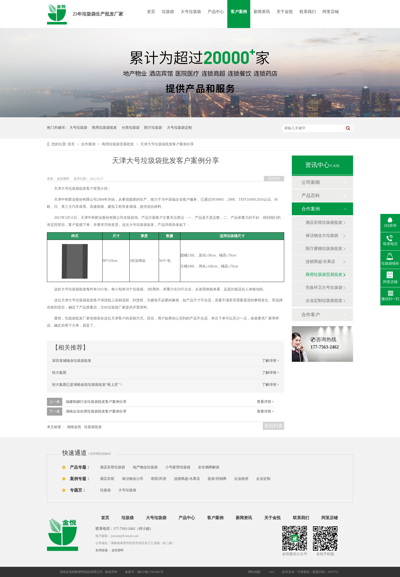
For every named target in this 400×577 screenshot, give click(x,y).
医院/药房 (158, 479)
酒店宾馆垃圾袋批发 (324, 222)
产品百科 (311, 195)
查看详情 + (265, 402)
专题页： (78, 490)
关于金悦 (285, 11)
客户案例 (239, 11)
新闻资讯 (262, 11)
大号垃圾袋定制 (179, 128)
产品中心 (216, 11)
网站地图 (254, 572)
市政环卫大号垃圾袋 (324, 287)
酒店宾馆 (107, 479)
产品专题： (80, 467)
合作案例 (88, 144)
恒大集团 (59, 373)
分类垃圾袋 (131, 128)
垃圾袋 (168, 11)
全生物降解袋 (208, 467)
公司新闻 (311, 182)
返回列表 (274, 178)
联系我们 (307, 11)
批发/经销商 (217, 479)
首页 (151, 11)
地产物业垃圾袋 (145, 467)
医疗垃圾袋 (153, 128)
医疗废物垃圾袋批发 (324, 248)
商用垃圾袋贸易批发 (118, 144)
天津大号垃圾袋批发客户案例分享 (167, 144)
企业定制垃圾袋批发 (324, 300)
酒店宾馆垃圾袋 (112, 467)
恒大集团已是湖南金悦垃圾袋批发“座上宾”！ (87, 385)
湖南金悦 (74, 427)
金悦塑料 (117, 550)
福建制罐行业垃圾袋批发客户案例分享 (96, 402)
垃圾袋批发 (93, 427)
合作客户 (311, 314)
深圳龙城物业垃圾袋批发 (71, 361)
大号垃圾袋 (191, 11)
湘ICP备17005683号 (150, 572)
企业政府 (241, 479)
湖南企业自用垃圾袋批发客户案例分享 (96, 411)
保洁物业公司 (132, 479)
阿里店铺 (330, 11)
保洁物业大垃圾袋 (322, 235)
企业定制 (263, 479)
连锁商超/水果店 (320, 261)
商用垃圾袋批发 (104, 128)
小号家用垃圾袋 (177, 467)
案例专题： (80, 479)
